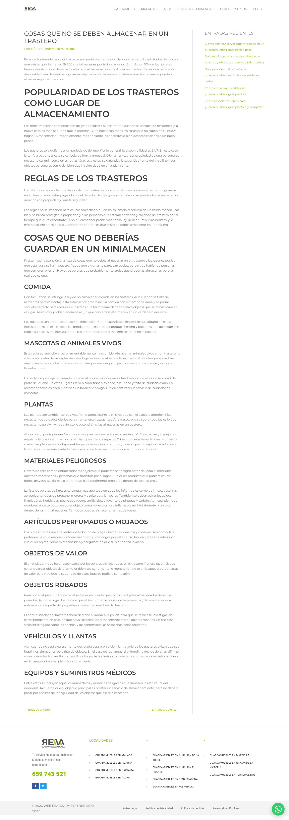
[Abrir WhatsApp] (278, 809)
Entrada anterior (38, 712)
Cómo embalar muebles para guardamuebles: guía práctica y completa (228, 115)
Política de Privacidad (157, 813)
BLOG (257, 10)
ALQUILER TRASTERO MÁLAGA (188, 10)
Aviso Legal (127, 813)
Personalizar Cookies (228, 813)
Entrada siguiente (165, 712)
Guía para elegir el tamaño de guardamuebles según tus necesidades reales (234, 83)
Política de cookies (193, 813)
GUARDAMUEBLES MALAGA (133, 10)
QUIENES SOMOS (233, 10)
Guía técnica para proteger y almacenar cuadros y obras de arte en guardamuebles (234, 64)
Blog (29, 51)
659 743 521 (49, 776)
